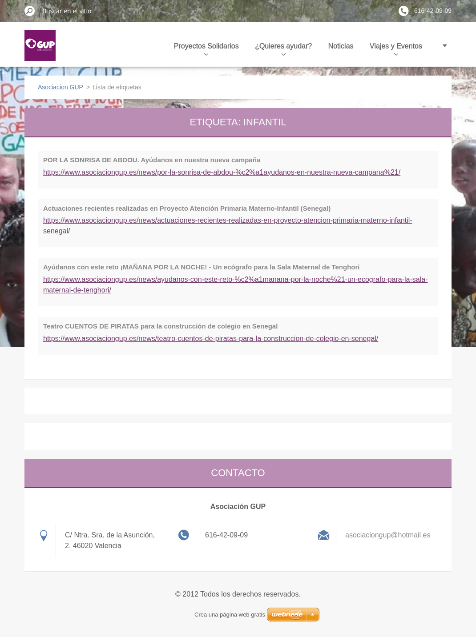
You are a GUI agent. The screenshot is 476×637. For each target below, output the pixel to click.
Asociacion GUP (60, 87)
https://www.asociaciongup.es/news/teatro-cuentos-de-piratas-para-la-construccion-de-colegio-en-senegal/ (210, 338)
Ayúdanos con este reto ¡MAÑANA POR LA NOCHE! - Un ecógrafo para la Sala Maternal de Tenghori (201, 267)
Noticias (341, 46)
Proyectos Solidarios (206, 49)
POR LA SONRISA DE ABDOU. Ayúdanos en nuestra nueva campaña (151, 160)
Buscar (29, 11)
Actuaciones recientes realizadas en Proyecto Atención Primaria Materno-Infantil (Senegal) (187, 208)
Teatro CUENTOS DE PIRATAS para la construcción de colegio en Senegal (160, 326)
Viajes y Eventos (396, 49)
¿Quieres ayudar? (283, 49)
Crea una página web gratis (229, 614)
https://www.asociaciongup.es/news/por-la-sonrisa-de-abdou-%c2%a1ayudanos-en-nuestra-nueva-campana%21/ (221, 172)
